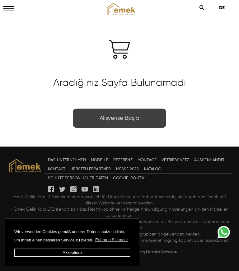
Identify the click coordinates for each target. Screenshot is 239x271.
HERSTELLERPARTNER (90, 169)
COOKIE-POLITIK (129, 178)
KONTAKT (56, 169)
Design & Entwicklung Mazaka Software (142, 252)
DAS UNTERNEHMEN (67, 160)
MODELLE (99, 160)
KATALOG (152, 169)
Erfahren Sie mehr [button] (111, 239)
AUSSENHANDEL (209, 160)
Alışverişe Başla (119, 118)
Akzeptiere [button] (72, 252)
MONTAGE (147, 160)
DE (224, 8)
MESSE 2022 (127, 169)
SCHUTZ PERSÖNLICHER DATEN (78, 178)
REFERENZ (123, 160)
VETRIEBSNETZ (175, 160)
